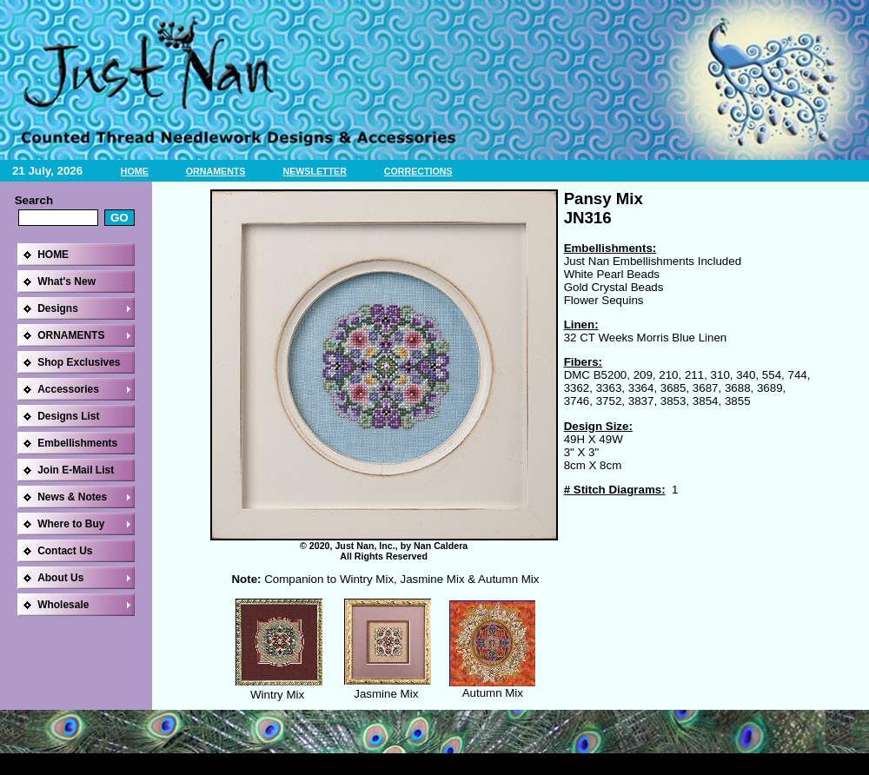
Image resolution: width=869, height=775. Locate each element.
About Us (60, 578)
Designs (57, 308)
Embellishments (77, 443)
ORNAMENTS (216, 171)
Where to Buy (70, 524)
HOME (135, 171)
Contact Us (64, 551)
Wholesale (63, 605)
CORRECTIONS (418, 171)
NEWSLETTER (314, 171)
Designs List (68, 416)
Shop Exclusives (78, 362)
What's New (66, 281)
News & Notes (72, 497)
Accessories (68, 389)
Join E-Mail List (75, 470)
